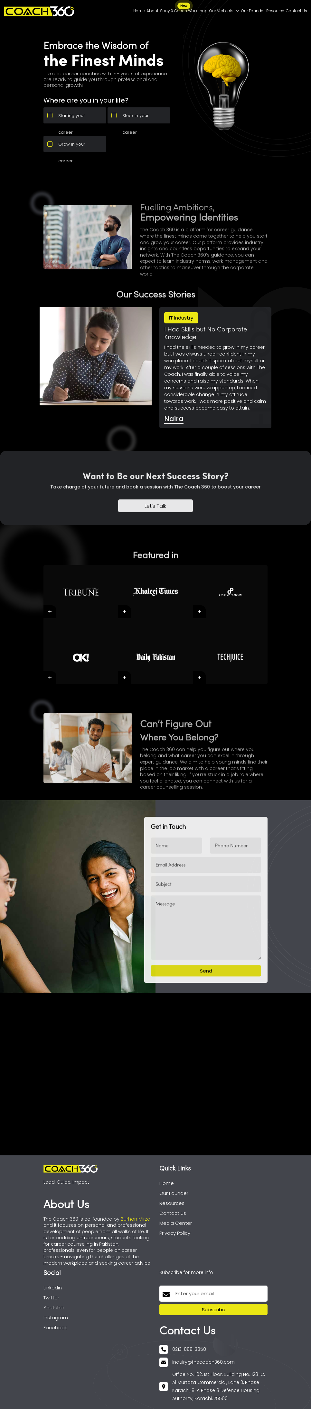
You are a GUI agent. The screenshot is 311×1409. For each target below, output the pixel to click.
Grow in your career (71, 146)
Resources (171, 1203)
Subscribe (213, 1309)
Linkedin (52, 1287)
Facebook (55, 1327)
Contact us (172, 1213)
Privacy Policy (174, 1233)
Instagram (55, 1317)
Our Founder (253, 11)
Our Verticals (224, 11)
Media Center (175, 1223)
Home (139, 11)
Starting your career (71, 118)
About (152, 11)
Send (206, 994)
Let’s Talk (155, 530)
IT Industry (181, 317)
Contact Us (296, 11)
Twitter (51, 1297)
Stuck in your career (135, 118)
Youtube (53, 1307)
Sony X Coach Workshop (184, 10)
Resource (275, 11)
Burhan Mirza (135, 1219)
